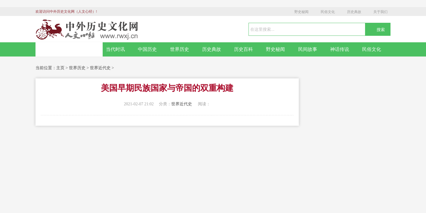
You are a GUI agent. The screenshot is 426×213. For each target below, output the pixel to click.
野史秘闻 (301, 12)
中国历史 (147, 49)
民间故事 (307, 49)
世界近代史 (100, 68)
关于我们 (380, 12)
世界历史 (179, 49)
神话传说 (339, 49)
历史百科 (243, 49)
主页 (60, 68)
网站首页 (69, 49)
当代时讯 (115, 49)
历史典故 (354, 12)
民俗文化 (328, 12)
